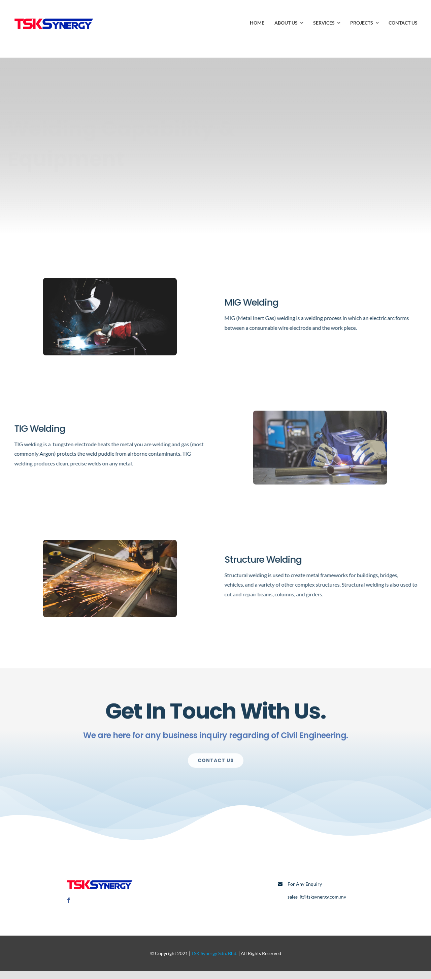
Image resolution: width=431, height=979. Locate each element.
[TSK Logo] (53, 16)
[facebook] (68, 900)
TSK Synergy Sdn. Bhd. (214, 953)
